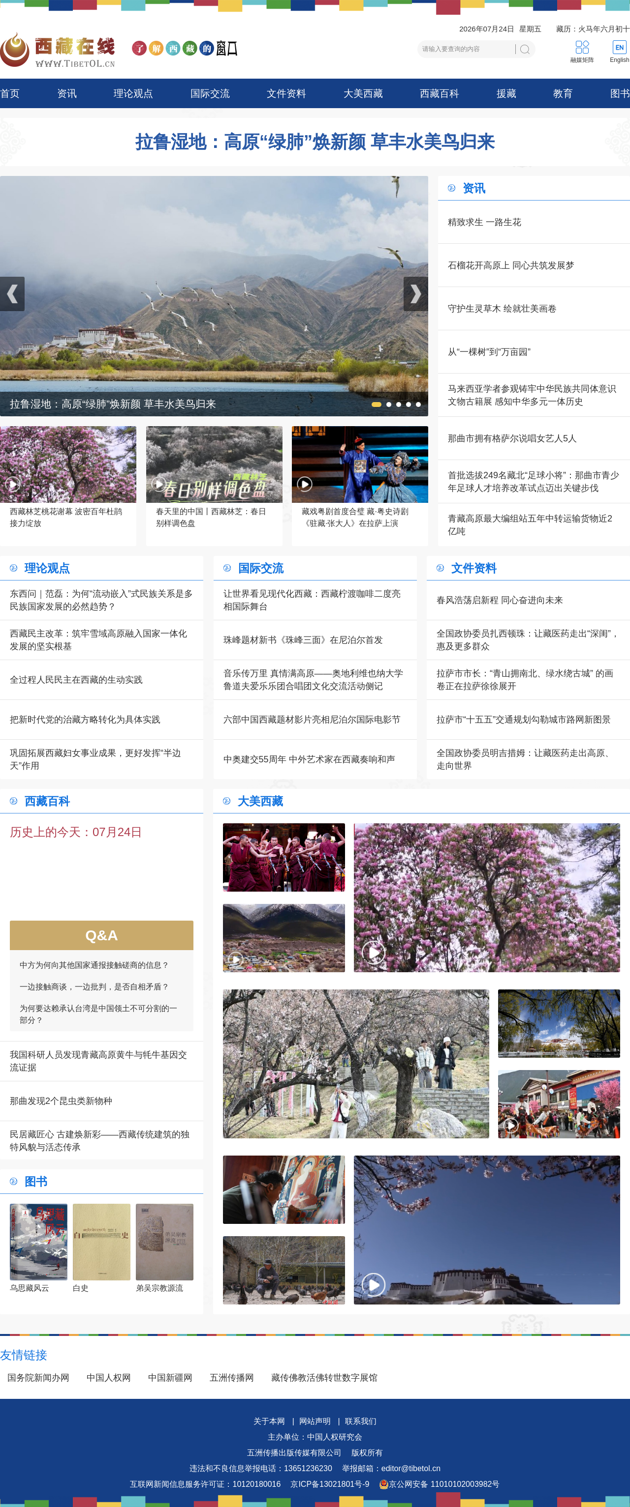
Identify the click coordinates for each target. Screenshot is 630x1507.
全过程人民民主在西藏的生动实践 (76, 680)
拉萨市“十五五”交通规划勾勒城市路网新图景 (524, 720)
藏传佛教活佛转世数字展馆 (324, 1378)
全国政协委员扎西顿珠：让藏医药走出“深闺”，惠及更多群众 (528, 640)
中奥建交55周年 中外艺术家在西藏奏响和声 (309, 759)
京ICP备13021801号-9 (329, 1484)
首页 (10, 93)
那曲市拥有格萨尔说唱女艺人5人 (512, 438)
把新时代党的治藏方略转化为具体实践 (85, 720)
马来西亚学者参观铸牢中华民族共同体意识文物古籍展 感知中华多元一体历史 (532, 395)
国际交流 (210, 93)
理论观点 (133, 93)
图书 (620, 93)
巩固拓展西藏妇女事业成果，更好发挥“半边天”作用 (95, 759)
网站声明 (315, 1421)
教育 (563, 93)
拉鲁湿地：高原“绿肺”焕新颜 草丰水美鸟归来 (315, 142)
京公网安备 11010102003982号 (439, 1484)
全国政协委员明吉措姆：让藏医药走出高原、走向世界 (525, 759)
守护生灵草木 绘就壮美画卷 (502, 309)
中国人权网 (109, 1378)
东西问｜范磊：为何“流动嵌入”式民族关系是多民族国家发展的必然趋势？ (101, 600)
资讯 (67, 93)
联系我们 (361, 1421)
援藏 (506, 93)
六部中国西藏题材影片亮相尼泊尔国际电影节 (312, 720)
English (619, 60)
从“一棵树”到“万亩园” (489, 352)
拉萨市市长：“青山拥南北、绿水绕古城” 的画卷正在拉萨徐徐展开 (525, 679)
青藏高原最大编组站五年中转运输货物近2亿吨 (530, 525)
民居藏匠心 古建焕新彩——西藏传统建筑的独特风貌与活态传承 (99, 1141)
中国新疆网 (170, 1378)
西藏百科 (439, 93)
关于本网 (269, 1421)
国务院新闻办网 (38, 1378)
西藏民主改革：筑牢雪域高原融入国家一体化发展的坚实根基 (98, 640)
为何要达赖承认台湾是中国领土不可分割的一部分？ (98, 1022)
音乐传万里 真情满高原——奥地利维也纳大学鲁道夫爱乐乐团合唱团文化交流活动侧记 (313, 679)
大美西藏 (363, 93)
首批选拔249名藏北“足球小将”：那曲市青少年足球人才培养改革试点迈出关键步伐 (533, 481)
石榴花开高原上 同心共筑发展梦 (511, 265)
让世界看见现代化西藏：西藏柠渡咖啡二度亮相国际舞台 (312, 600)
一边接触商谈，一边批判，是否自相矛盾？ (94, 994)
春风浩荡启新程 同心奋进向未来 (500, 600)
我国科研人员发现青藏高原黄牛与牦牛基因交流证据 (98, 1061)
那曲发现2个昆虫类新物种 (61, 1101)
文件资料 (286, 93)
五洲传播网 (232, 1378)
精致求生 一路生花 (484, 222)
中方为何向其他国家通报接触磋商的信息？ (94, 972)
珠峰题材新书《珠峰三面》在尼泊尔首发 (303, 640)
